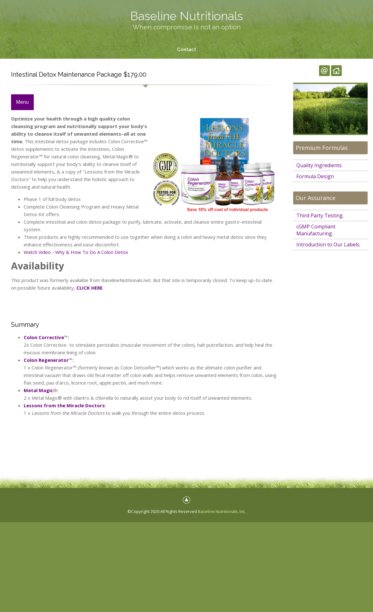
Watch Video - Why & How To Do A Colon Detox (76, 252)
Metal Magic (38, 390)
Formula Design (315, 176)
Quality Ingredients (319, 165)
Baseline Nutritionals (186, 16)
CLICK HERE (89, 288)
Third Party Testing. (320, 215)
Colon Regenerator (46, 360)
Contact (186, 49)
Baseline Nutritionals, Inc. (222, 511)
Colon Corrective (44, 337)
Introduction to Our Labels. (328, 244)
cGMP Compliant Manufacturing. (315, 230)
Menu (22, 102)
